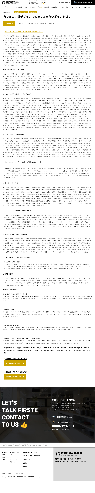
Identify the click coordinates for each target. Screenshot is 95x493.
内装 (36, 23)
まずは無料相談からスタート (15, 363)
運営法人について (20, 473)
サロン (3, 457)
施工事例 (20, 7)
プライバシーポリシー (7, 473)
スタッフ (12, 457)
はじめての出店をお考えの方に (31, 456)
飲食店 (52, 23)
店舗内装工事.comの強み (58, 7)
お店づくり (23, 23)
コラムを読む (78, 7)
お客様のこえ (87, 7)
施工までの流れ (70, 7)
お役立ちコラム (14, 452)
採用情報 (61, 2)
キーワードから (13, 7)
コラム (16, 12)
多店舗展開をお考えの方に (29, 452)
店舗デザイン (33, 12)
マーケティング (23, 12)
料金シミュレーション (30, 7)
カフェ (31, 23)
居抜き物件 (13, 462)
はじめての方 (46, 7)
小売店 (3, 459)
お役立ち (12, 455)
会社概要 (67, 2)
